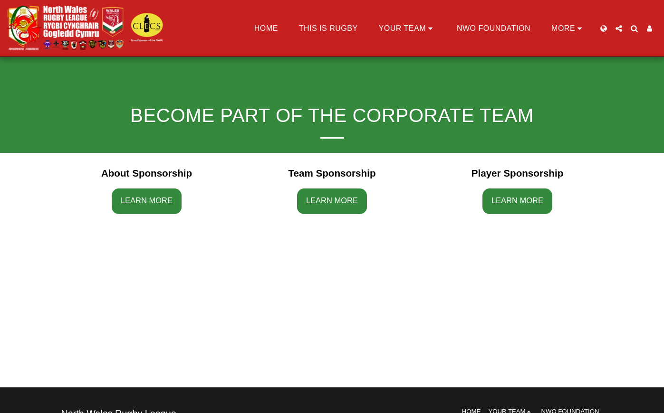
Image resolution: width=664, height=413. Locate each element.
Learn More (147, 200)
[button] (407, 28)
